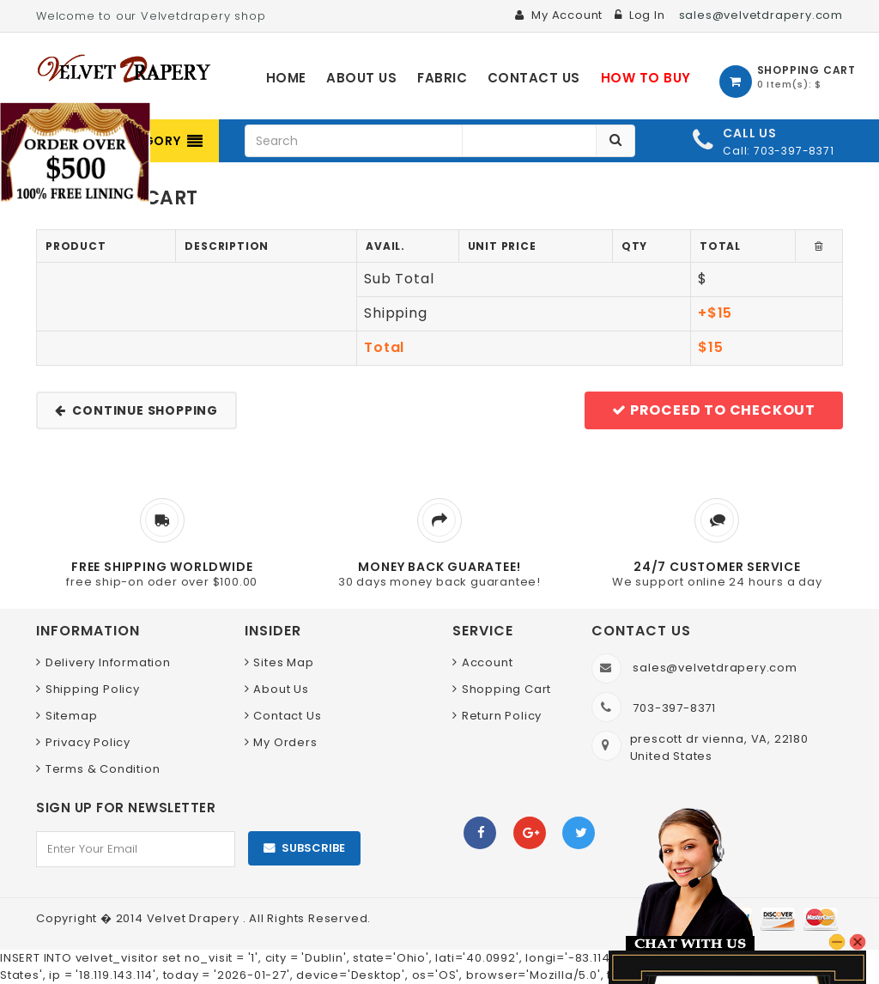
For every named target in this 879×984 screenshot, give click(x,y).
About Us (280, 689)
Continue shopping (136, 410)
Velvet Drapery (195, 918)
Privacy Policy (87, 742)
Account (487, 662)
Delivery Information (108, 662)
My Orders (285, 742)
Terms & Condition (103, 769)
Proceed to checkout (713, 410)
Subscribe (313, 848)
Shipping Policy (92, 689)
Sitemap (71, 716)
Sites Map (283, 662)
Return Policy (502, 716)
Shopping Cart (506, 689)
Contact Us (287, 716)
